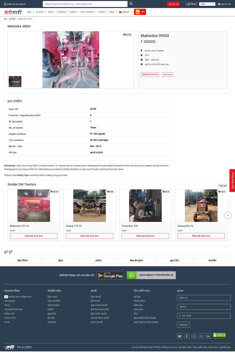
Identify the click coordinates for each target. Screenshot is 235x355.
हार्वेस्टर (98, 260)
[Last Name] (204, 307)
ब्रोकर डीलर (138, 309)
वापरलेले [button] (40, 12)
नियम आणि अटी (200, 347)
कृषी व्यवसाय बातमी (99, 305)
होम (5, 19)
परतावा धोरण (10, 317)
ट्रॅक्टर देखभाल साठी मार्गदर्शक (146, 322)
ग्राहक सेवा (51, 322)
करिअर (7, 305)
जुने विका (191, 4)
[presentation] (228, 215)
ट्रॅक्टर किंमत (22, 260)
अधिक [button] (112, 12)
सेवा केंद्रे (50, 317)
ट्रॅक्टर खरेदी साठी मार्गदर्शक (145, 317)
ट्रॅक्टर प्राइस (52, 296)
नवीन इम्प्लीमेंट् (53, 300)
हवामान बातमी (97, 322)
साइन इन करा (224, 4)
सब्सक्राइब (183, 324)
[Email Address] (204, 316)
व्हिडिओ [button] (124, 12)
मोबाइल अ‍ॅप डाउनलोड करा (15, 4)
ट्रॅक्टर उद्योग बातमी (98, 313)
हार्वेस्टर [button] (73, 12)
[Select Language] (207, 4)
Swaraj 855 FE (185, 225)
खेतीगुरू (137, 296)
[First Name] (204, 298)
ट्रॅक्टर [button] (29, 12)
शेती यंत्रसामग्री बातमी (99, 309)
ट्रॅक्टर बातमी (96, 296)
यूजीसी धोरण (225, 347)
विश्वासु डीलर (139, 300)
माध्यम (7, 322)
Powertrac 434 (130, 225)
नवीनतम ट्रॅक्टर (53, 305)
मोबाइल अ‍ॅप (9, 313)
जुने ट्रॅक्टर (12, 19)
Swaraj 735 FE (74, 225)
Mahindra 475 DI (19, 225)
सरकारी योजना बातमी (100, 317)
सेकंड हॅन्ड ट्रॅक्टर (136, 260)
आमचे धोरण (213, 347)
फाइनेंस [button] (101, 12)
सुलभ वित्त (174, 260)
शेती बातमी (95, 300)
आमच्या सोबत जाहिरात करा (18, 296)
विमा (136, 313)
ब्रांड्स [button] (50, 12)
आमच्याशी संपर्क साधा (13, 309)
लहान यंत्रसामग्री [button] (87, 12)
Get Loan (168, 74)
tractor (24, 165)
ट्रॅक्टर (60, 260)
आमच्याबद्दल (9, 300)
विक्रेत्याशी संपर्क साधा (150, 74)
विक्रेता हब (138, 305)
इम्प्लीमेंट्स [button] (61, 12)
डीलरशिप (212, 260)
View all (222, 185)
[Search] (85, 4)
